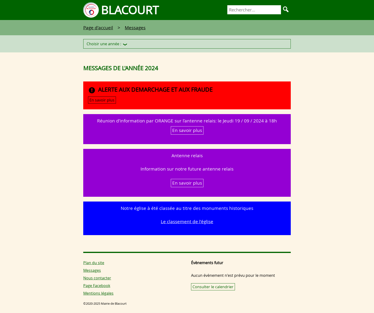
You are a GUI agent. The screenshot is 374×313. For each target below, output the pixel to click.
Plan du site (93, 262)
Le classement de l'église (187, 221)
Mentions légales (98, 293)
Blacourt (130, 10)
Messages (135, 28)
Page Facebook (96, 285)
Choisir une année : (104, 43)
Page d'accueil (98, 28)
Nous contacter (97, 278)
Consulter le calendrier (213, 286)
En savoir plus (101, 100)
